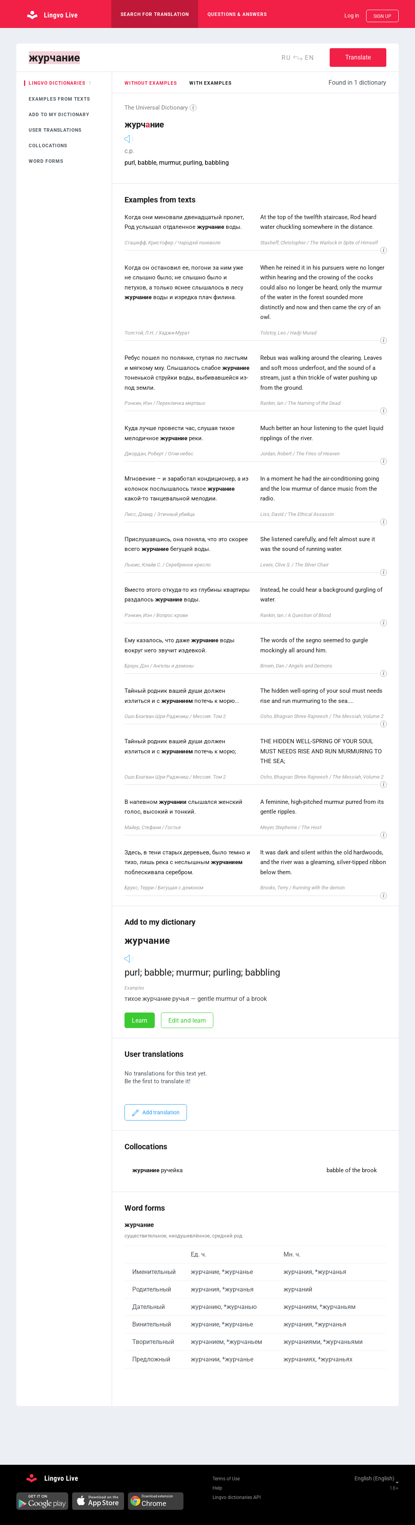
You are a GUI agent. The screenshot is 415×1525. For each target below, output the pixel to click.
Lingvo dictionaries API (237, 1497)
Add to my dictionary (59, 114)
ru (286, 57)
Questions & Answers (237, 14)
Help (217, 1488)
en (309, 57)
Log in (351, 15)
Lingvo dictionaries (57, 83)
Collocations (48, 145)
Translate (358, 57)
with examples (210, 83)
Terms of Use (226, 1478)
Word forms (46, 161)
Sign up (382, 16)
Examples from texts (59, 99)
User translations (55, 130)
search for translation (155, 14)
